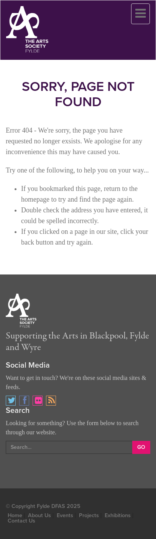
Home (15, 515)
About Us (39, 515)
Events (65, 515)
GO (141, 447)
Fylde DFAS (51, 506)
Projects (89, 515)
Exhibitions (118, 515)
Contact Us (21, 521)
